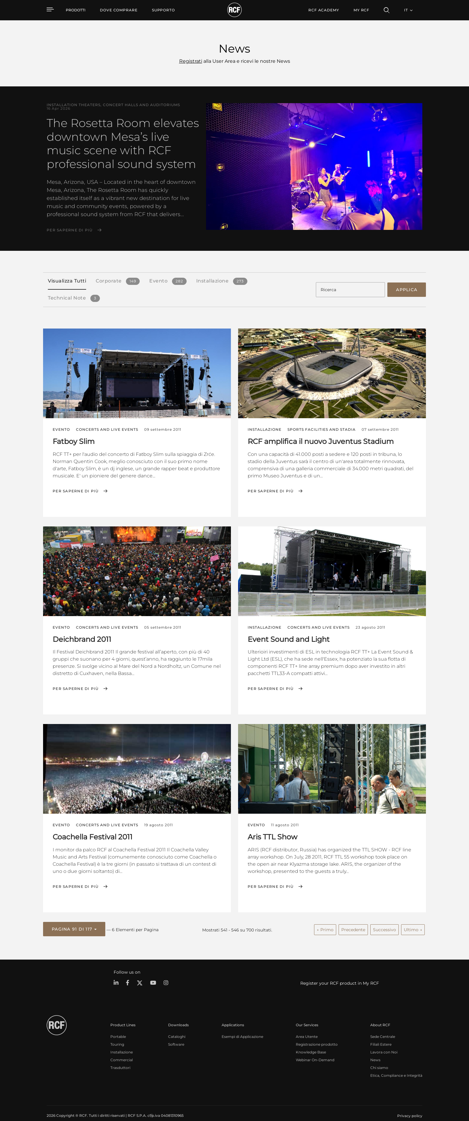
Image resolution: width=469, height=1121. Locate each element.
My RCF (361, 10)
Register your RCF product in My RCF (339, 973)
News (375, 1049)
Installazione (121, 1042)
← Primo (325, 921)
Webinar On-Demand (315, 1049)
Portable (118, 1026)
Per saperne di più (70, 230)
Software (176, 1034)
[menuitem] (119, 10)
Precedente (353, 921)
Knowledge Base (311, 1042)
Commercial (121, 1049)
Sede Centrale (382, 1026)
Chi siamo (379, 1057)
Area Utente (307, 1026)
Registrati (190, 61)
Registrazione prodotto (317, 1034)
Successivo (384, 921)
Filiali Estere (381, 1034)
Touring (117, 1034)
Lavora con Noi (384, 1042)
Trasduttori (120, 1057)
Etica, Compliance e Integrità (396, 1065)
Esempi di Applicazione (242, 1026)
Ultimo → (413, 921)
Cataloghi (176, 1026)
